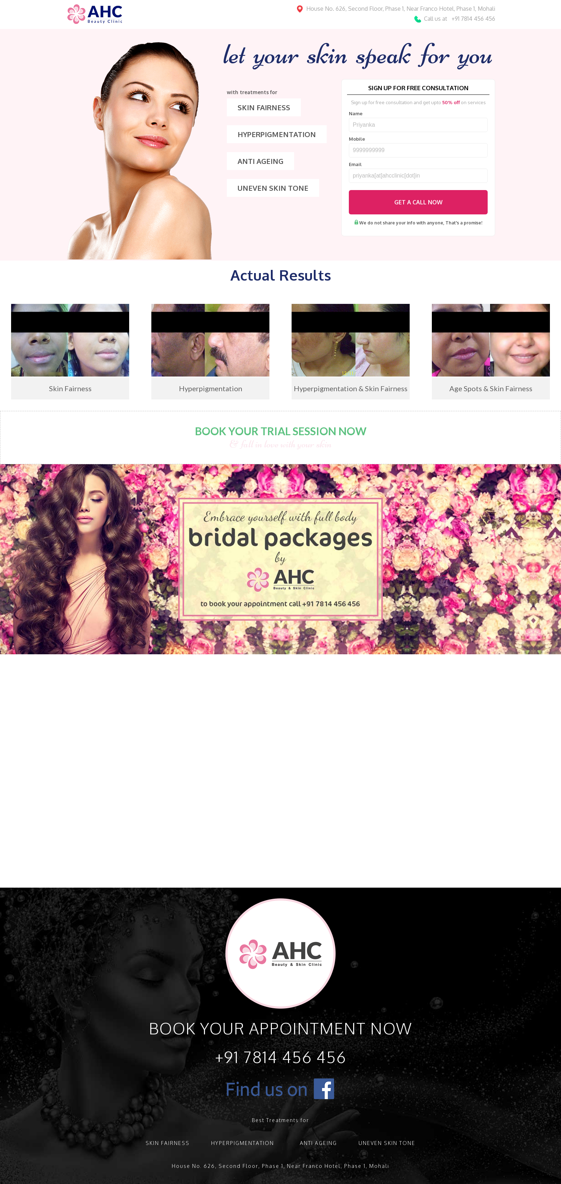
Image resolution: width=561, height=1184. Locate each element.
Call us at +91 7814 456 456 (459, 18)
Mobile (357, 139)
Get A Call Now (418, 202)
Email (355, 164)
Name (355, 113)
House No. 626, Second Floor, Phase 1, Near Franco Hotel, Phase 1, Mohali (400, 8)
